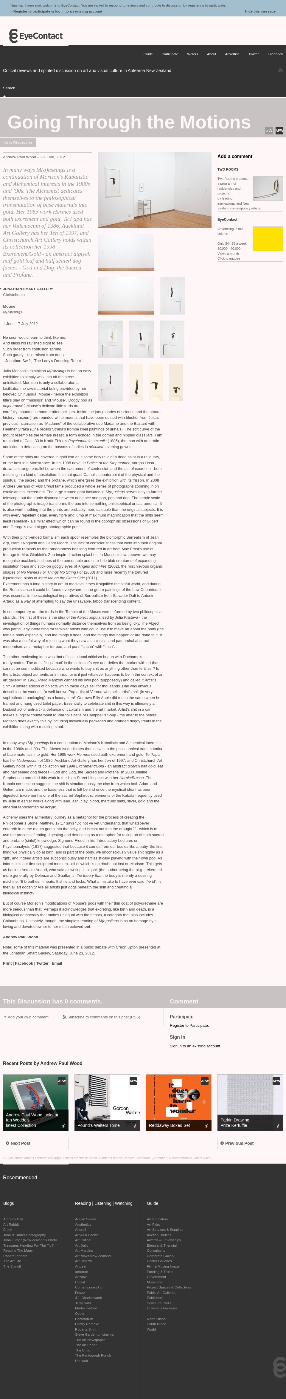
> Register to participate (30, 11)
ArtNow (80, 1277)
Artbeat (80, 1266)
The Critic (82, 1350)
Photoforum (84, 1319)
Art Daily (81, 1245)
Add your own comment (28, 1017)
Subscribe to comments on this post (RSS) (103, 1017)
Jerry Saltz (83, 1303)
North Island (156, 1319)
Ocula (79, 1313)
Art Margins (84, 1250)
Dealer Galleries (159, 1261)
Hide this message (260, 11)
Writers (192, 54)
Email (57, 963)
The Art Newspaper (90, 1340)
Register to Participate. (189, 1025)
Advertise (232, 54)
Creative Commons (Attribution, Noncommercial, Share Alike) (167, 1158)
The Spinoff (12, 1266)
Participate (170, 54)
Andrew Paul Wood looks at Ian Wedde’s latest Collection (32, 1120)
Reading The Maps (18, 1250)
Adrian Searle (85, 1219)
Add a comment (234, 156)
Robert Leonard (15, 1256)
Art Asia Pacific (86, 1235)
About (211, 54)
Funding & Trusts (160, 1272)
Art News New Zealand (93, 1256)
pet (87, 926)
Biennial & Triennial (162, 1245)
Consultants (156, 1250)
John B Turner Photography (24, 1235)
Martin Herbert (86, 1308)
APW (279, 130)
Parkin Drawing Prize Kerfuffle (234, 1122)
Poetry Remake (87, 1324)
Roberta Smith (86, 1329)
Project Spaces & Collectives (169, 1287)
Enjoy (7, 1229)
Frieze (80, 1292)
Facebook (24, 963)
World (151, 1329)
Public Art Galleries (161, 1292)
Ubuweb (81, 1361)
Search (9, 88)
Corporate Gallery (160, 1256)
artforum (81, 1272)
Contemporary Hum (90, 1287)
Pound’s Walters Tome (98, 1125)
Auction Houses (159, 1235)
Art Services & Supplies (165, 1229)
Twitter (42, 963)
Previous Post (237, 1143)
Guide (148, 54)
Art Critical (83, 1240)
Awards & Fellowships (164, 1240)
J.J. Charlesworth (88, 1298)
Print (7, 963)
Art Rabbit (11, 1224)
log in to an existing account (78, 11)
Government (156, 1277)
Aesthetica (83, 1224)
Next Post (18, 1143)
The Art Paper (86, 1345)
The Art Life (12, 1261)
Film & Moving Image (163, 1266)
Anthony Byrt (13, 1219)
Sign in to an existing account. (195, 1046)
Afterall (80, 1229)
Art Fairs (153, 1224)
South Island (156, 1324)
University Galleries (162, 1308)
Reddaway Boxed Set (169, 1125)
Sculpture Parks (159, 1303)
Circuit (80, 1282)
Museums (154, 1282)
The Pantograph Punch (93, 1355)
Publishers (155, 1298)
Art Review (83, 1261)
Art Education (157, 1219)
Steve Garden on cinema (94, 1334)
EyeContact (36, 35)
